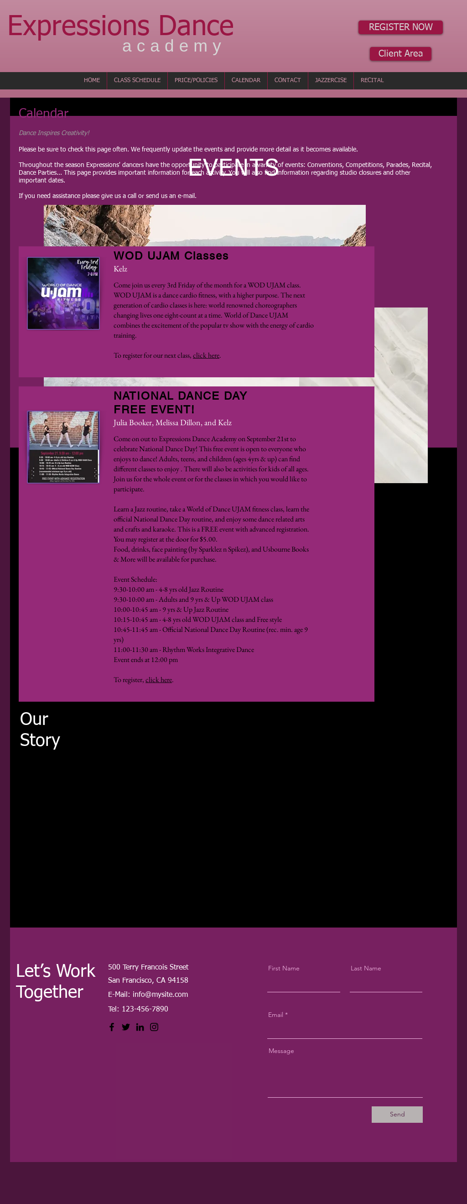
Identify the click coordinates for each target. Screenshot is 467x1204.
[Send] (397, 1114)
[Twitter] (125, 1027)
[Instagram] (154, 1027)
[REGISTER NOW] (400, 27)
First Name (284, 968)
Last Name (366, 968)
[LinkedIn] (140, 1027)
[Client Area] (400, 54)
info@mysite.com (160, 995)
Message (281, 1051)
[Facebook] (111, 1027)
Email (275, 1014)
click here (206, 355)
